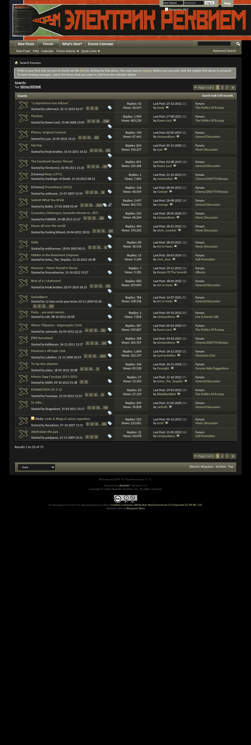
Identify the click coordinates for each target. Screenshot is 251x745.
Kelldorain (52, 344)
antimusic (51, 193)
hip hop (36, 145)
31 (110, 231)
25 (103, 330)
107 (103, 356)
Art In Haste (165, 246)
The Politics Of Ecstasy (209, 108)
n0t (47, 317)
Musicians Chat (205, 355)
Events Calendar (100, 44)
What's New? (72, 44)
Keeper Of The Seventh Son (174, 272)
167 (99, 205)
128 (106, 121)
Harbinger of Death (57, 179)
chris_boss (164, 259)
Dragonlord (52, 409)
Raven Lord (52, 122)
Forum (48, 44)
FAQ (36, 51)
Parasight (163, 368)
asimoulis (51, 331)
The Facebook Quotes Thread (51, 161)
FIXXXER (50, 219)
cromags (162, 204)
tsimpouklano (166, 137)
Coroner (162, 192)
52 (51, 306)
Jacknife (162, 407)
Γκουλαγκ (51, 396)
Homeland (45, 338)
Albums (200, 272)
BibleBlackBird (166, 394)
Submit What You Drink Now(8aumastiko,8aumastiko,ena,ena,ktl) (60, 202)
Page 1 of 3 (206, 87)
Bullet (49, 206)
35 (104, 424)
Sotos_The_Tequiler (58, 259)
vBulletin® (125, 485)
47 (105, 166)
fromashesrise (54, 272)
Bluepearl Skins (135, 508)
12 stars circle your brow (61, 301)
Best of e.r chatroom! (46, 281)
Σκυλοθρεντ (39, 297)
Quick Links (89, 51)
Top (230, 466)
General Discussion (207, 137)
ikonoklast (52, 425)
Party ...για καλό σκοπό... (49, 312)
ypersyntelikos (166, 355)
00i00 (49, 382)
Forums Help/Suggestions (212, 368)
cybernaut (52, 109)
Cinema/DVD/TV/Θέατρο (211, 179)
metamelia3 (165, 179)
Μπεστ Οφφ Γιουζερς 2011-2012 (54, 377)
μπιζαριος (51, 437)
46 (108, 286)
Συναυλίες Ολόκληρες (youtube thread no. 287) (64, 213)
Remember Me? (176, 9)
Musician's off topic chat (48, 351)
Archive (221, 466)
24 (104, 343)
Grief (160, 423)
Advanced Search (224, 50)
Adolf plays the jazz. (45, 432)
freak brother (54, 151)
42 (108, 150)
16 (101, 218)
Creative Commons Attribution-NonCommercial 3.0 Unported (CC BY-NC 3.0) (156, 505)
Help (227, 3)
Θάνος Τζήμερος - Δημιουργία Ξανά (56, 325)
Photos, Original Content (48, 132)
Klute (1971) (53, 174)
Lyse (48, 138)
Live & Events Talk (207, 317)
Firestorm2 (52, 168)
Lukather (51, 357)
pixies (49, 370)
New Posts (26, 44)
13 (96, 137)
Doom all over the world (48, 226)
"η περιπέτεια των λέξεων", (50, 103)
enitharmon (53, 248)
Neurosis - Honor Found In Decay (54, 268)
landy (160, 108)
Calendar (48, 51)
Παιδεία (37, 116)
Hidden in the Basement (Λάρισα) (55, 255)
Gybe (34, 242)
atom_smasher (167, 230)
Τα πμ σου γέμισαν (44, 364)
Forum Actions (65, 51)
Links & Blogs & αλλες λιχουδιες (67, 419)
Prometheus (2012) (58, 187)
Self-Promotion (205, 259)
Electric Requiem (201, 466)
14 (105, 407)
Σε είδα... (37, 402)
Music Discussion (206, 149)
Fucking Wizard (55, 232)
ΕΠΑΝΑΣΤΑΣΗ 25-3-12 (46, 389)
